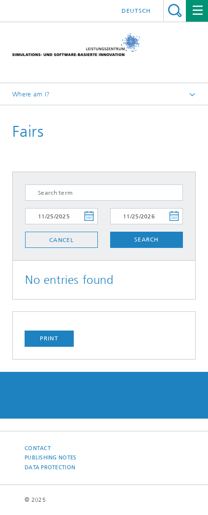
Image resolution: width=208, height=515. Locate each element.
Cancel (61, 240)
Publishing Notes (50, 457)
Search (175, 10)
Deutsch (136, 10)
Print (49, 338)
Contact (38, 448)
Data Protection (50, 467)
